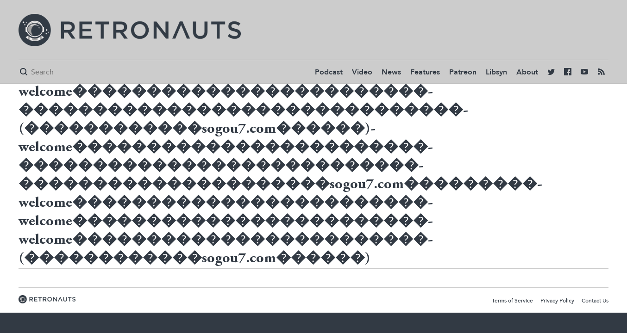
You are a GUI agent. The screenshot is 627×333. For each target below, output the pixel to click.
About (527, 72)
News (391, 72)
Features (425, 72)
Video (362, 72)
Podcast (329, 72)
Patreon (463, 72)
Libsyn (496, 72)
